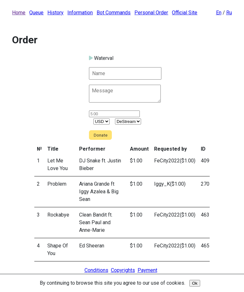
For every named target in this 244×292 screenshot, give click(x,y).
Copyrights (123, 270)
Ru (229, 13)
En (218, 13)
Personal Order (151, 13)
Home (18, 13)
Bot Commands (114, 13)
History (55, 13)
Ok (194, 283)
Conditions (96, 270)
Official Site (184, 13)
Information (80, 13)
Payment (147, 270)
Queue (36, 13)
